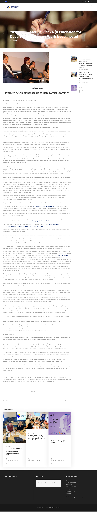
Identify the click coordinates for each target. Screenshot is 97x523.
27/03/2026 (31, 444)
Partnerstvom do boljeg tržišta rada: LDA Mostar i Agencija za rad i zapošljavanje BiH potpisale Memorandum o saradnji (14, 463)
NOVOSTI (74, 6)
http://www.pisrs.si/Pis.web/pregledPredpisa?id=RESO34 (41, 226)
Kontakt (82, 6)
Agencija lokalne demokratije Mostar (47, 494)
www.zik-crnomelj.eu (8, 263)
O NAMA (36, 6)
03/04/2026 (8, 457)
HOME (29, 6)
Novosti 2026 (9, 473)
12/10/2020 (14, 40)
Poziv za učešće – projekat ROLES (58, 453)
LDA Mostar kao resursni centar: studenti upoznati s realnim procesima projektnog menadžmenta (36, 449)
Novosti (16, 472)
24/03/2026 (54, 450)
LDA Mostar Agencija (13, 470)
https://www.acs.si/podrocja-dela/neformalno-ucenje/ (47, 210)
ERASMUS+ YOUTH (54, 6)
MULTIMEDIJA (65, 6)
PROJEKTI (43, 6)
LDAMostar (11, 472)
